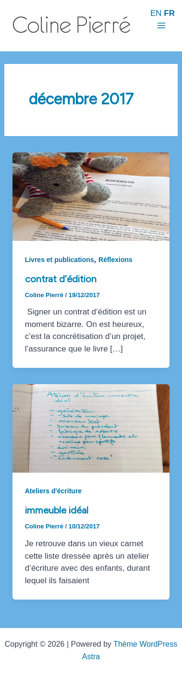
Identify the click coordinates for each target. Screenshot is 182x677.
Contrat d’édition (61, 279)
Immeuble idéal (56, 510)
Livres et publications (59, 259)
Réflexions (115, 259)
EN (156, 13)
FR (169, 13)
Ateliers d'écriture (53, 491)
